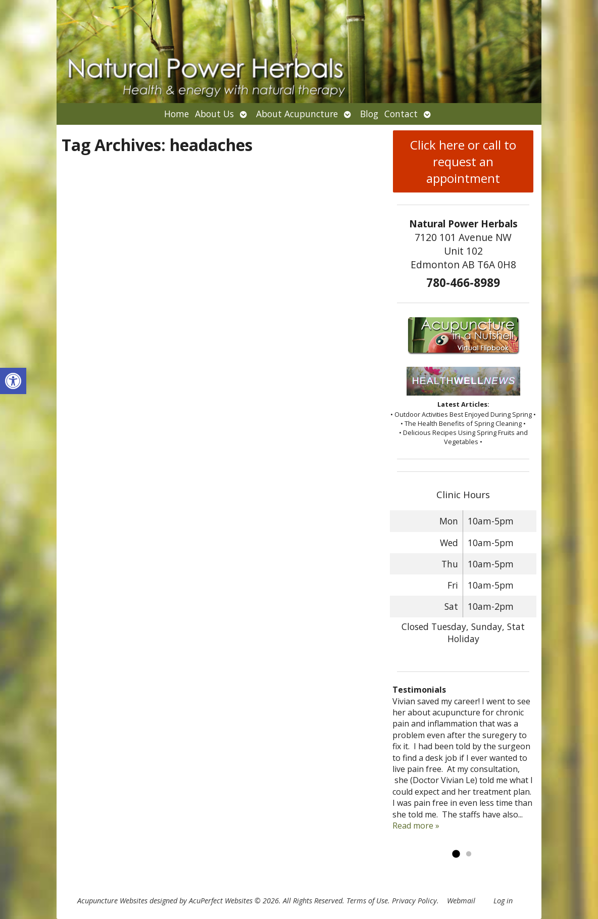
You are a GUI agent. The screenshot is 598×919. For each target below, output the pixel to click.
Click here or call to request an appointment (463, 161)
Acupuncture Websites (112, 900)
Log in (503, 900)
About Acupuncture (297, 114)
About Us (214, 114)
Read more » (415, 825)
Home (176, 114)
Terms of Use (367, 900)
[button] (13, 381)
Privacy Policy (414, 900)
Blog (369, 114)
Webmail (461, 900)
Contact (401, 114)
